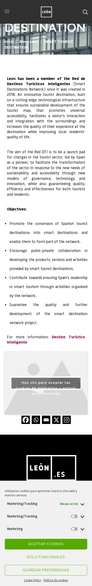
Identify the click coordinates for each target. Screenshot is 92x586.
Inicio (9, 41)
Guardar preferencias (46, 570)
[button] (85, 12)
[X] (56, 419)
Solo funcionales (46, 557)
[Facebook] (25, 419)
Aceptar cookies (46, 544)
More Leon (29, 41)
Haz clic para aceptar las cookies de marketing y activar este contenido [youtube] (45, 385)
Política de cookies (55, 580)
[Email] (46, 419)
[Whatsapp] (36, 419)
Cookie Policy (32, 580)
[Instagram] (66, 419)
